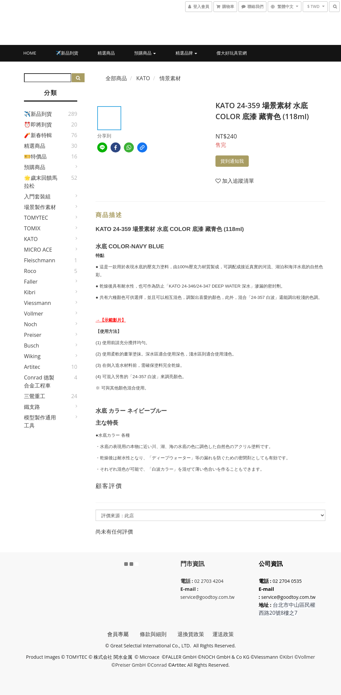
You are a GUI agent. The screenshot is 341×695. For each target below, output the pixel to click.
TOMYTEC (36, 217)
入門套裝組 (37, 196)
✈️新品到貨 (67, 53)
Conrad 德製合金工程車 (39, 381)
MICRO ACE (38, 249)
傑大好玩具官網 (231, 53)
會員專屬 (123, 634)
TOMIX (32, 228)
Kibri (29, 292)
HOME (29, 53)
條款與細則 (158, 634)
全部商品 (116, 78)
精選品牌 (186, 53)
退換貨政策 (190, 634)
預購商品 (145, 53)
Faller (31, 281)
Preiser (32, 335)
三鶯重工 (34, 396)
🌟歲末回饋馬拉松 (40, 181)
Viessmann (37, 303)
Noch (30, 324)
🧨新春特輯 (38, 135)
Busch (31, 345)
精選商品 (106, 53)
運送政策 (223, 634)
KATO (31, 239)
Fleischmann (39, 260)
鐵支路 (32, 406)
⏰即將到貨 (38, 124)
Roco (30, 271)
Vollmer (33, 313)
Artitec (32, 366)
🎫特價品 (35, 156)
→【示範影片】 (111, 320)
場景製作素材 (40, 207)
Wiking (32, 356)
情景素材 (170, 78)
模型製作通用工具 (40, 421)
